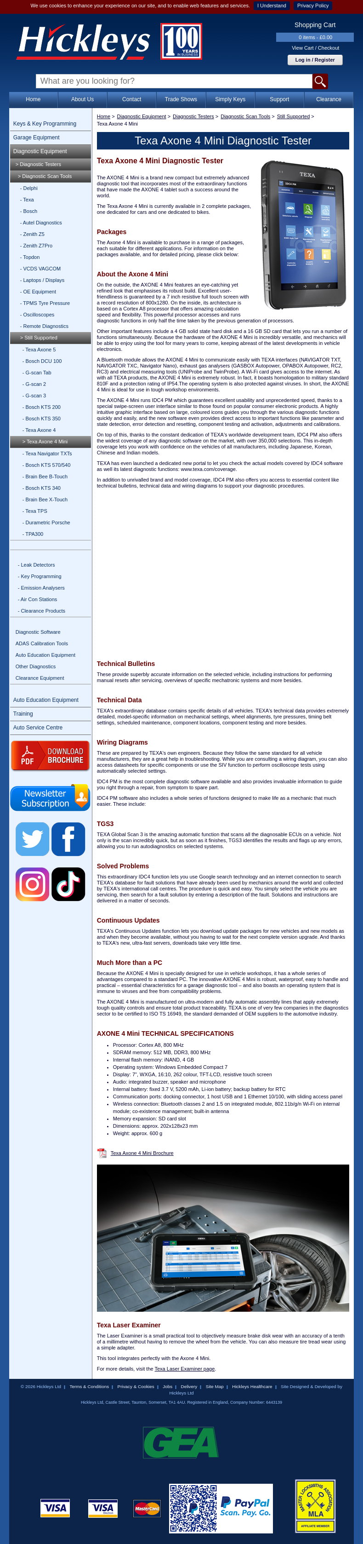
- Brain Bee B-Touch (45, 476)
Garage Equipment (36, 137)
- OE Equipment (38, 291)
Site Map (215, 1386)
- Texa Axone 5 (39, 349)
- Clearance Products (41, 611)
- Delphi (29, 188)
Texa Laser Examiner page (184, 1369)
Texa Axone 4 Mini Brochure (142, 1153)
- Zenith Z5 (32, 234)
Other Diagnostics (36, 666)
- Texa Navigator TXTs (47, 453)
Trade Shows (181, 99)
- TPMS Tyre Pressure (45, 303)
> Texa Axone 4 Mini (45, 441)
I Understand (271, 5)
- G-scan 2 (34, 384)
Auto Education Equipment (45, 655)
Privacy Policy (313, 5)
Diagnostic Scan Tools (245, 116)
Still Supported (293, 116)
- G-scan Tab (37, 372)
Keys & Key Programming (44, 124)
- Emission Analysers (41, 588)
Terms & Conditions (89, 1386)
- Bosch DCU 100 (42, 361)
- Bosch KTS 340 (42, 488)
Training (23, 714)
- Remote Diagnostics (44, 326)
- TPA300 (33, 534)
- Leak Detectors (36, 565)
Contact (131, 99)
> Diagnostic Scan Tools (45, 176)
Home (33, 99)
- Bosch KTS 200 (42, 407)
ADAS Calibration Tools (42, 643)
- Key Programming (40, 576)
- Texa (27, 199)
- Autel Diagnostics (41, 222)
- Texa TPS (35, 511)
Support (279, 99)
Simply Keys (230, 99)
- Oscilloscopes (37, 314)
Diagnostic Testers (193, 116)
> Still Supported (38, 337)
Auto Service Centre (37, 727)
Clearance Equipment (40, 678)
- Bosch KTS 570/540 (47, 465)
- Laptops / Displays (42, 280)
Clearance (328, 99)
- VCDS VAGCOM (40, 268)
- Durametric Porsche (46, 522)
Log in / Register (315, 60)
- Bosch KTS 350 (42, 418)
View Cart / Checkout (315, 48)
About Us (82, 99)
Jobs (167, 1386)
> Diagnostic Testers (38, 164)
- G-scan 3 (34, 395)
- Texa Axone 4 (39, 430)
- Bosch (28, 211)
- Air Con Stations (37, 599)
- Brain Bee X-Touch (45, 499)
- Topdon (30, 257)
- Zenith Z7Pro (36, 245)
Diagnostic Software (38, 632)
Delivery (189, 1386)
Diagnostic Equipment (40, 151)
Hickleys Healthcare (252, 1386)
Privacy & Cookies (136, 1386)
